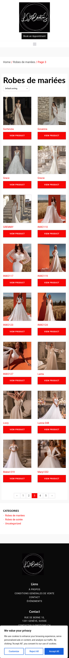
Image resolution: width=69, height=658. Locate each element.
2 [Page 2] (29, 495)
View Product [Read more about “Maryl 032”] (51, 479)
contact (34, 597)
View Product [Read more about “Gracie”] (51, 185)
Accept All (54, 651)
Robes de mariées (24, 62)
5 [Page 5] (46, 495)
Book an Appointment (34, 36)
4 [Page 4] (40, 495)
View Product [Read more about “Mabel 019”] (17, 479)
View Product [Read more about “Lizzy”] (17, 429)
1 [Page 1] (23, 495)
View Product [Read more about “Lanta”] (51, 381)
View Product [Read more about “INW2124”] (51, 332)
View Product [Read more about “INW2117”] (17, 283)
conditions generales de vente (34, 593)
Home (6, 62)
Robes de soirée (14, 519)
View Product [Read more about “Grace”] (17, 185)
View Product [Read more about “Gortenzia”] (17, 136)
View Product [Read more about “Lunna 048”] (51, 429)
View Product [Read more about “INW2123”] (17, 332)
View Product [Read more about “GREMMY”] (17, 234)
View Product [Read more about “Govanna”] (51, 136)
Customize (14, 651)
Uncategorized (13, 523)
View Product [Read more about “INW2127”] (17, 381)
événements (34, 601)
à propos (34, 589)
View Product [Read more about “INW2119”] (51, 283)
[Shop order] (16, 88)
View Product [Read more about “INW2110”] (51, 234)
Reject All (34, 651)
